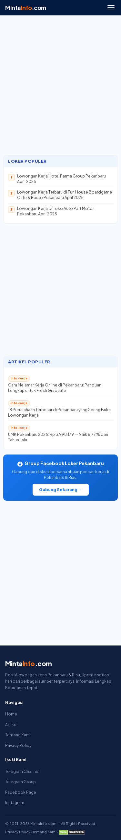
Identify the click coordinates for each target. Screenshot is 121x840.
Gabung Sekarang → (60, 489)
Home (11, 714)
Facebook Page (20, 792)
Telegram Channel (22, 771)
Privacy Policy (18, 745)
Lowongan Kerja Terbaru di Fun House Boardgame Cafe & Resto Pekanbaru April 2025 (64, 195)
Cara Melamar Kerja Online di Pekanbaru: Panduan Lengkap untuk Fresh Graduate (54, 388)
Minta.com (25, 7)
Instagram (14, 802)
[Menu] (111, 8)
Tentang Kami (18, 734)
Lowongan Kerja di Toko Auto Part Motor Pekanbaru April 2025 (55, 211)
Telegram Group (20, 781)
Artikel (11, 724)
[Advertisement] (60, 88)
